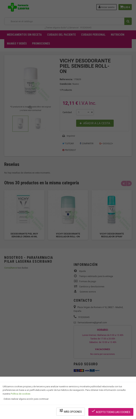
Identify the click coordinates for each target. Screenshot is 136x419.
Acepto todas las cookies (111, 412)
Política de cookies (20, 395)
